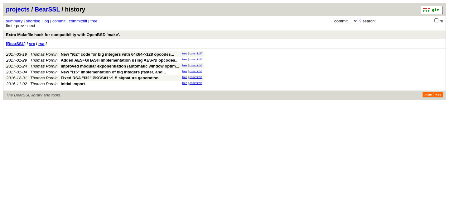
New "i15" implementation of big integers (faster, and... (113, 72)
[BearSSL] (16, 43)
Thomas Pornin (44, 54)
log (46, 21)
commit (58, 21)
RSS (438, 94)
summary (14, 21)
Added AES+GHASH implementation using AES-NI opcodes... (120, 60)
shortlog (33, 21)
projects (18, 9)
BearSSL (47, 9)
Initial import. (73, 84)
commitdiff (78, 21)
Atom (428, 94)
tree (93, 21)
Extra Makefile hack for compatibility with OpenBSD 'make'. (63, 34)
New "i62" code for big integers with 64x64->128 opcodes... (117, 54)
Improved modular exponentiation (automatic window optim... (120, 66)
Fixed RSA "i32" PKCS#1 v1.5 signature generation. (110, 78)
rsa (41, 43)
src (32, 43)
